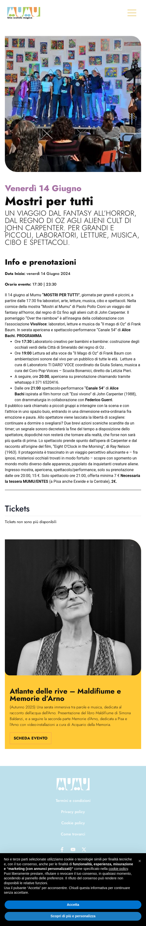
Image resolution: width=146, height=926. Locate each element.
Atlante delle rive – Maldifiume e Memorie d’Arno (65, 695)
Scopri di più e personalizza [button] (73, 916)
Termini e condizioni (73, 800)
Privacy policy (73, 812)
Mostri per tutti (49, 201)
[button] (140, 861)
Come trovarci (73, 834)
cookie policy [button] (118, 869)
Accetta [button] (73, 905)
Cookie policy (73, 823)
